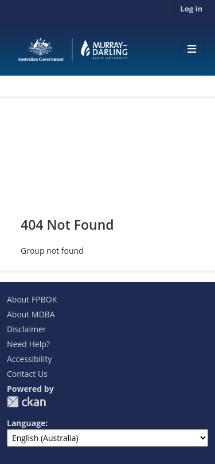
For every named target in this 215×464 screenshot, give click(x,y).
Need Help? (28, 344)
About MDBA (31, 314)
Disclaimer (26, 329)
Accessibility (29, 358)
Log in (191, 8)
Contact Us (27, 373)
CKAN (26, 402)
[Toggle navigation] (192, 49)
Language (26, 423)
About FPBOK (32, 299)
